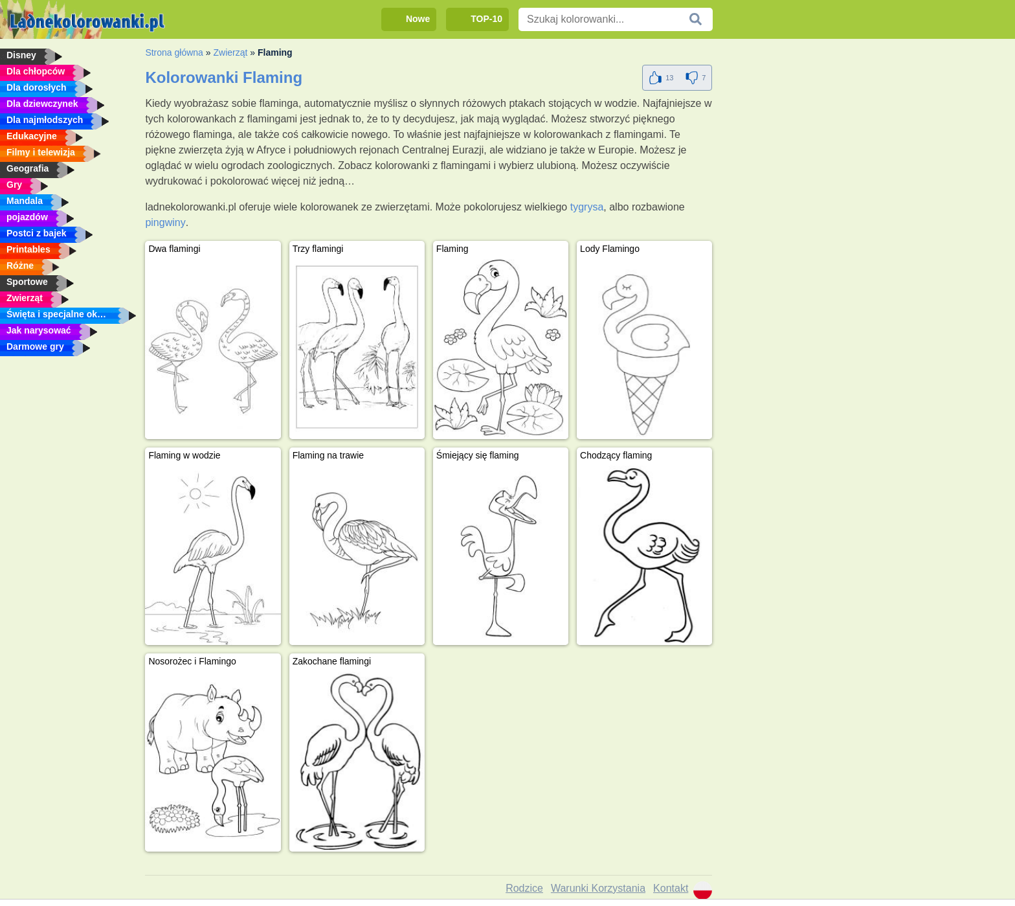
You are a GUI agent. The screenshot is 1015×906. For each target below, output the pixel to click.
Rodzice (524, 888)
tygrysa (587, 206)
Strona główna (174, 52)
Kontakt (670, 888)
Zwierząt (230, 52)
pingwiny (165, 222)
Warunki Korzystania (598, 888)
